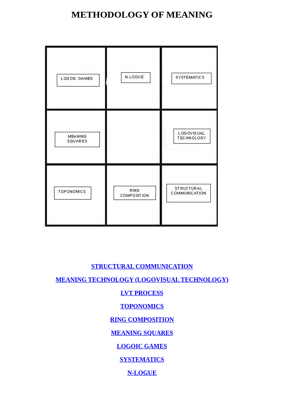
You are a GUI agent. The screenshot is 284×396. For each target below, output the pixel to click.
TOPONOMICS (142, 306)
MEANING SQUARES (142, 332)
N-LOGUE (142, 372)
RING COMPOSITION (142, 319)
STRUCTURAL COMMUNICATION (142, 266)
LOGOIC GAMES (142, 346)
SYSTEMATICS (142, 359)
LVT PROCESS (142, 293)
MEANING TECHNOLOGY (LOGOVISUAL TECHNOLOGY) (142, 279)
